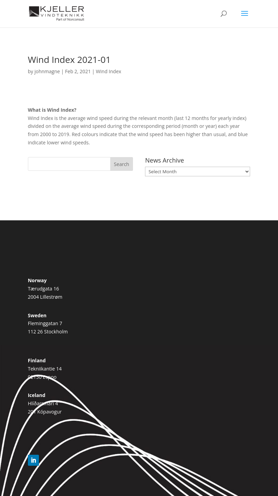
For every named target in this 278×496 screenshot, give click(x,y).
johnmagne (47, 71)
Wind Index (108, 71)
